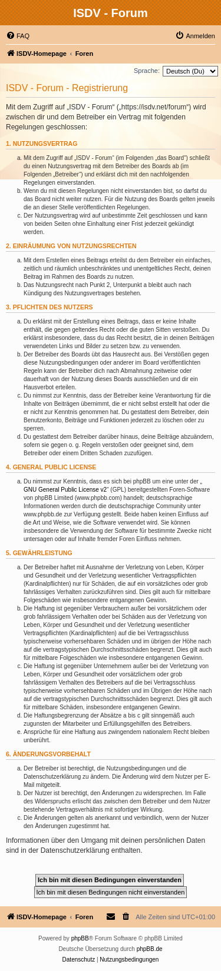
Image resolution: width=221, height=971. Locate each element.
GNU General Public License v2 (65, 489)
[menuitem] (17, 36)
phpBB (80, 938)
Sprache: (147, 70)
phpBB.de (150, 949)
